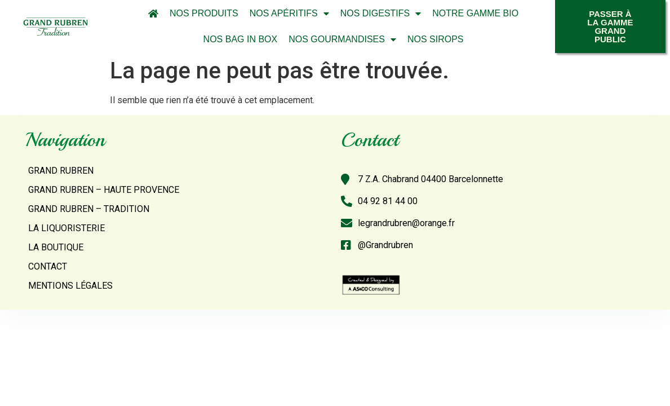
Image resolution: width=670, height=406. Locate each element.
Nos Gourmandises (342, 39)
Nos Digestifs (380, 13)
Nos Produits (204, 13)
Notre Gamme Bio (475, 13)
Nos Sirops (435, 39)
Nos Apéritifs (289, 13)
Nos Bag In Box (240, 39)
